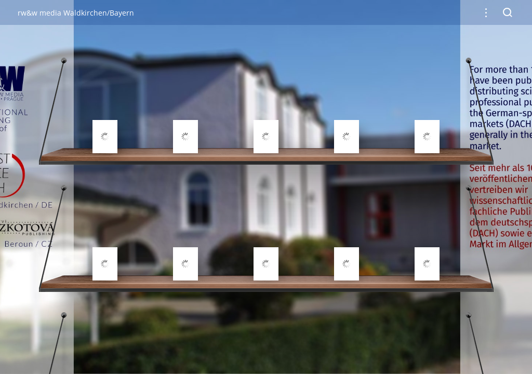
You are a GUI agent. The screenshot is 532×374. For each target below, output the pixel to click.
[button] (486, 13)
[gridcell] (105, 111)
